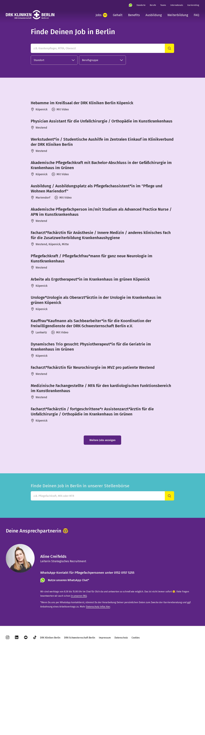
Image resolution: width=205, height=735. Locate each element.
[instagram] (7, 714)
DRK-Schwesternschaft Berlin (79, 713)
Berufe (153, 5)
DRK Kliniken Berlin (50, 713)
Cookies (136, 713)
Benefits (134, 15)
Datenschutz (121, 713)
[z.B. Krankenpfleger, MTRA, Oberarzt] (98, 48)
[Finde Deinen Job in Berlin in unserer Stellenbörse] (98, 571)
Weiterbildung (177, 15)
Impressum (105, 713)
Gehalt (117, 15)
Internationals (176, 5)
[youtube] (25, 714)
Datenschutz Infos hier (98, 682)
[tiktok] (35, 714)
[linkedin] (16, 714)
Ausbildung (153, 15)
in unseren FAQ (79, 671)
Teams (163, 5)
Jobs (99, 15)
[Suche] (169, 48)
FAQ (196, 15)
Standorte (141, 5)
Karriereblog (193, 5)
